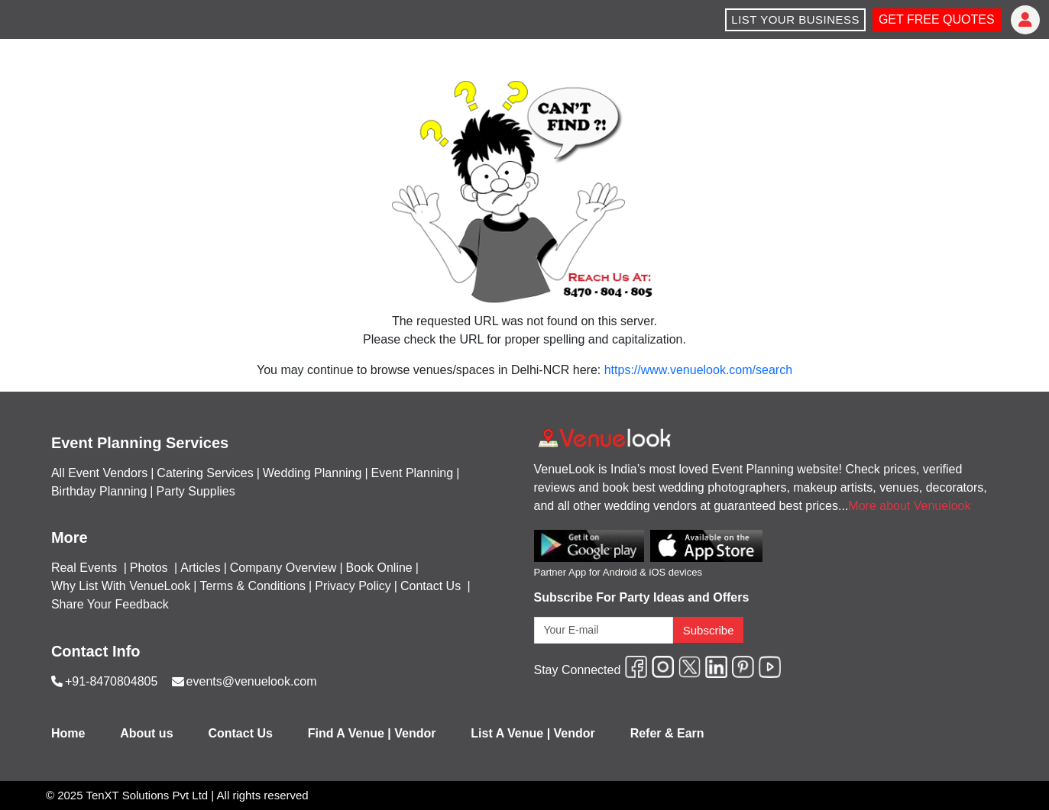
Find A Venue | (349, 733)
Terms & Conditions (252, 585)
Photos (150, 567)
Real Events (86, 567)
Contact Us (430, 585)
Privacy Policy (353, 585)
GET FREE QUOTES (937, 19)
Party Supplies (195, 491)
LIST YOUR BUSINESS (795, 19)
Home (68, 733)
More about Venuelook (909, 505)
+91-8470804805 (111, 681)
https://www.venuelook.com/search (698, 369)
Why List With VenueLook (120, 585)
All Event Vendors (99, 472)
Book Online (379, 567)
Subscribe (708, 630)
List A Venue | (510, 733)
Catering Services (205, 472)
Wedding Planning (312, 472)
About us (146, 733)
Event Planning (412, 472)
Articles (200, 567)
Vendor (414, 733)
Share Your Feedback (110, 604)
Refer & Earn (667, 733)
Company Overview (283, 567)
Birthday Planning (99, 491)
